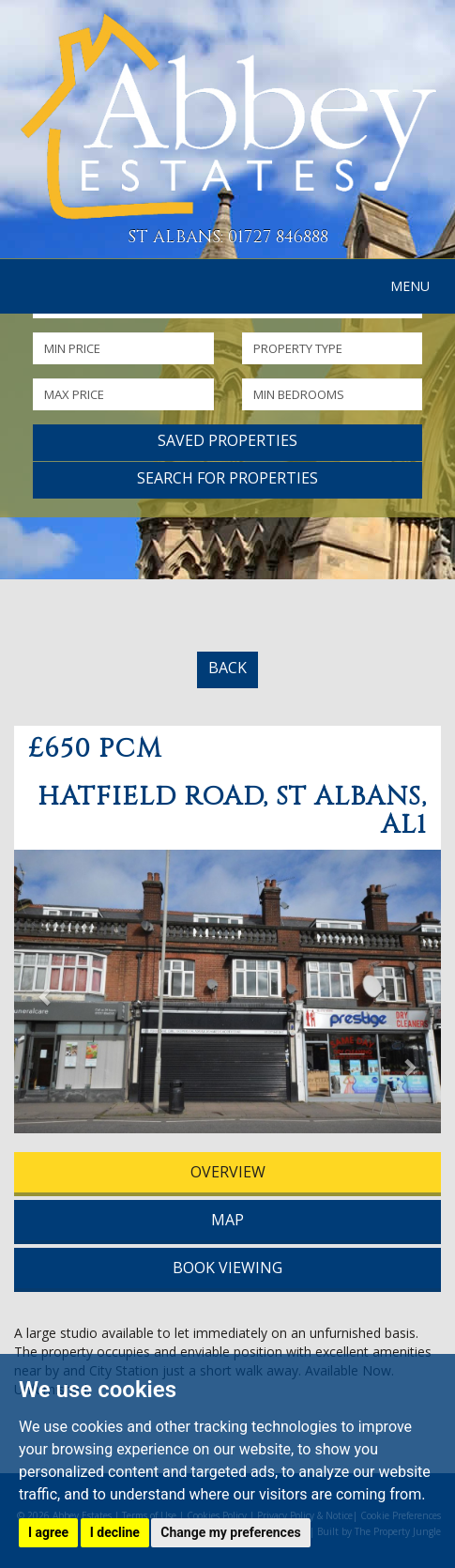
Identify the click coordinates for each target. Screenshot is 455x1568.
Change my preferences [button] (230, 1532)
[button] (46, 996)
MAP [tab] (227, 1219)
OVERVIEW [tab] (227, 1171)
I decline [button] (115, 1532)
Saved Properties (227, 440)
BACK (227, 667)
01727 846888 (278, 237)
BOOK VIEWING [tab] (227, 1267)
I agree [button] (48, 1532)
